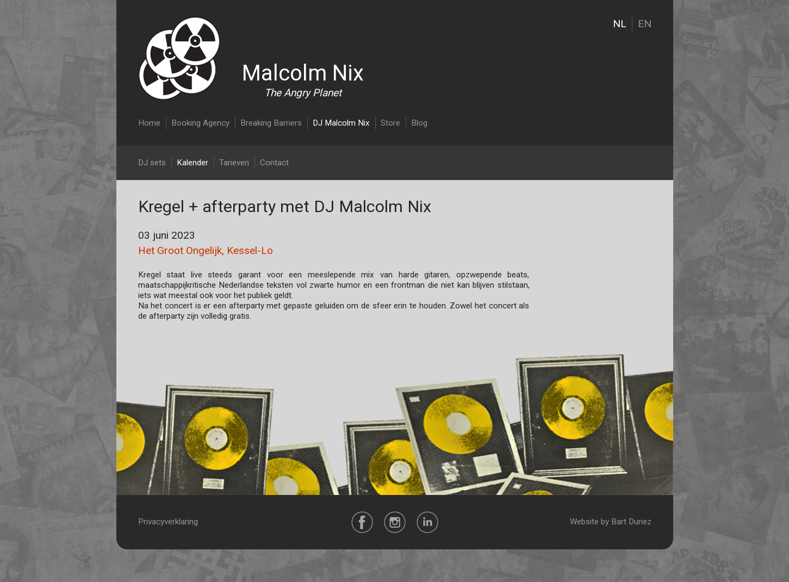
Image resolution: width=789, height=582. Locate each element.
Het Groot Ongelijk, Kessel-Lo (205, 250)
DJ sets (152, 163)
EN (644, 23)
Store (390, 123)
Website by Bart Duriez (610, 522)
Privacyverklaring (168, 522)
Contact (274, 163)
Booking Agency (200, 123)
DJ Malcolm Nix (341, 123)
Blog (419, 123)
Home (149, 123)
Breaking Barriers (271, 123)
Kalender (192, 163)
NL (619, 23)
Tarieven (234, 163)
